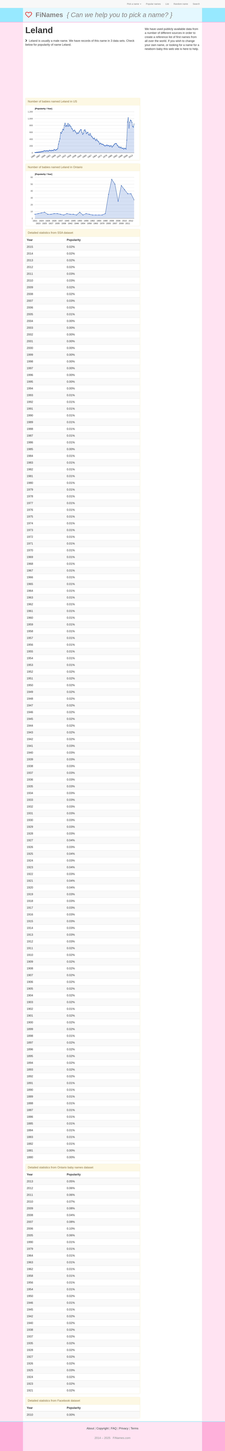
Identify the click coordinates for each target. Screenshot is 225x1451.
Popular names (153, 4)
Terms (134, 1428)
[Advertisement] (82, 76)
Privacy (123, 1428)
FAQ (114, 1428)
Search (196, 4)
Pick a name (134, 4)
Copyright (102, 1428)
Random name (181, 4)
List (167, 4)
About (90, 1428)
